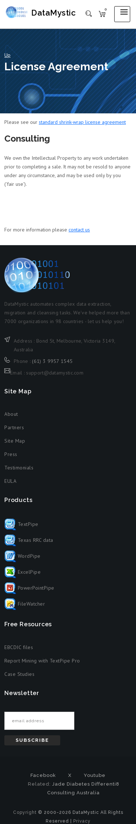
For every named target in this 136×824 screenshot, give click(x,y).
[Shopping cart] (102, 13)
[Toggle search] (89, 13)
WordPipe (22, 556)
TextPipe (21, 524)
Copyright (25, 812)
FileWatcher (24, 604)
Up (7, 55)
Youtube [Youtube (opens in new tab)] (95, 775)
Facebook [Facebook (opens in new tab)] (43, 775)
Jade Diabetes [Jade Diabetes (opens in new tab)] (71, 784)
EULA (10, 481)
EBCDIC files (18, 647)
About (11, 414)
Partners (14, 427)
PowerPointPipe (29, 588)
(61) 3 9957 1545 (52, 361)
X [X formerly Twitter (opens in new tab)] (69, 775)
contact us (79, 229)
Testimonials (18, 467)
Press (10, 454)
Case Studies (19, 674)
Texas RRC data (28, 540)
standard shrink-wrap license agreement (82, 122)
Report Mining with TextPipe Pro (42, 660)
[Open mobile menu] (122, 14)
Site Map (14, 441)
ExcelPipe (22, 572)
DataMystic (53, 12)
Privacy (82, 821)
